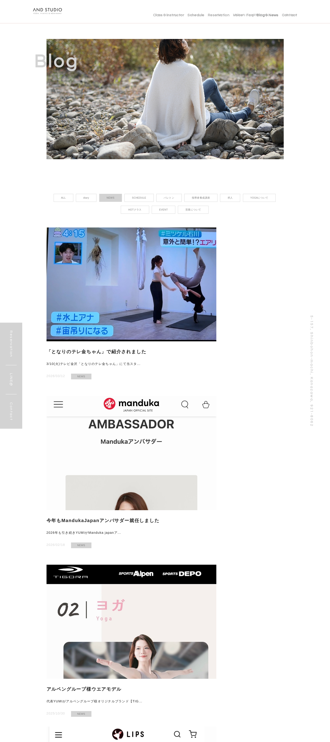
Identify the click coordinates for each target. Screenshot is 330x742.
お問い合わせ (110, 735)
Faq (239, 11)
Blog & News (262, 11)
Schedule (170, 11)
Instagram (89, 735)
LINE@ (71, 735)
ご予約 (130, 735)
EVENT (243, 448)
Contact (289, 11)
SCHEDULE (184, 570)
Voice (223, 11)
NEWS (81, 327)
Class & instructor (138, 11)
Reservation (198, 11)
